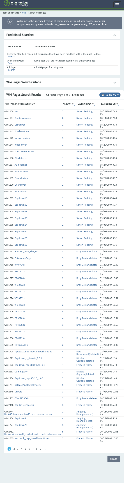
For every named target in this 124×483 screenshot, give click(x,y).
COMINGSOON (22, 398)
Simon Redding (84, 111)
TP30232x (20, 311)
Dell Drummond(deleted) (87, 353)
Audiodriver (21, 164)
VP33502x (20, 291)
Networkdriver (22, 138)
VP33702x (20, 298)
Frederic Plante (84, 365)
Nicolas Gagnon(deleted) (85, 360)
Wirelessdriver (22, 131)
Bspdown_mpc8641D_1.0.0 (29, 378)
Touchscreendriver (25, 151)
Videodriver (21, 144)
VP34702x (20, 305)
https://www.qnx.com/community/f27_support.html (79, 24)
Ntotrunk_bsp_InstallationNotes (32, 438)
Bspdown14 (21, 225)
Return (114, 458)
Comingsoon (21, 371)
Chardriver (20, 184)
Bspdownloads (23, 118)
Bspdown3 (20, 418)
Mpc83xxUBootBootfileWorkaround (33, 351)
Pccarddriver (21, 178)
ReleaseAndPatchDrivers (28, 385)
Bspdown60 (21, 218)
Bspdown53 (21, 245)
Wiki (24, 12)
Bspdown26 (21, 425)
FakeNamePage (23, 258)
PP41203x (20, 325)
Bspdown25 (21, 238)
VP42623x (20, 331)
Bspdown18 (21, 198)
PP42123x (20, 338)
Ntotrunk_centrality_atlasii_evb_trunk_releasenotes (32, 434)
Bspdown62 (21, 205)
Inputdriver (21, 191)
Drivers (18, 391)
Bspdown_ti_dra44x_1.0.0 (28, 358)
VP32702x (20, 285)
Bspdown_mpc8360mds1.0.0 (30, 365)
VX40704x (19, 265)
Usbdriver (20, 124)
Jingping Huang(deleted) (84, 413)
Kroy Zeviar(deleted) (87, 251)
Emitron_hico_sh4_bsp (27, 251)
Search (11, 56)
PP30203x (20, 318)
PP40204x (20, 278)
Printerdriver (21, 171)
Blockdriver (21, 158)
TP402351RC (21, 345)
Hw (16, 111)
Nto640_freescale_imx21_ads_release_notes (28, 414)
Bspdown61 (21, 211)
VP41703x (20, 271)
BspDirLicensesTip (24, 405)
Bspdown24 (21, 231)
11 (63, 111)
